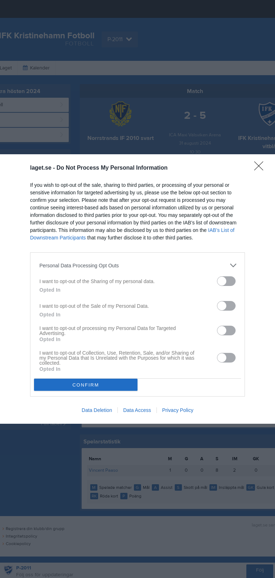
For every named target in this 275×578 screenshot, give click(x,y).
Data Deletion (97, 410)
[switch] (226, 281)
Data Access (137, 410)
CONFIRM (85, 385)
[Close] (261, 168)
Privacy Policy (177, 410)
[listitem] (137, 265)
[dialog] (137, 289)
